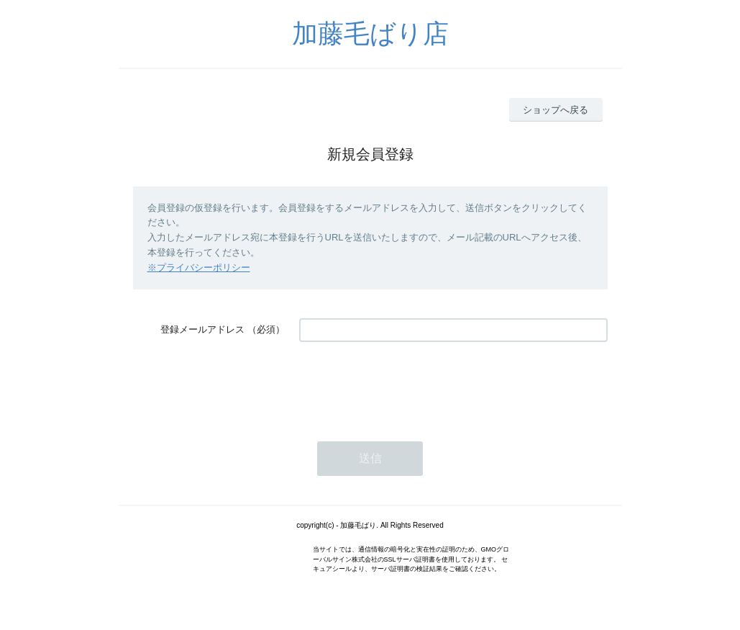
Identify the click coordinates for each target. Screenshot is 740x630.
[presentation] (408, 384)
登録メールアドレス (202, 329)
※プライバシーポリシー (198, 267)
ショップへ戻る (555, 109)
